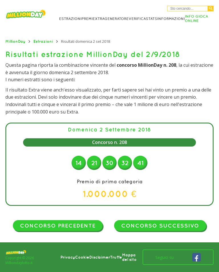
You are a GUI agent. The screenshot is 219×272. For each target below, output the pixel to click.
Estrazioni (70, 19)
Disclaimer (99, 257)
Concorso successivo (160, 225)
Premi (87, 19)
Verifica (137, 19)
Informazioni (171, 19)
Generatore (116, 19)
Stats (151, 19)
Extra (98, 19)
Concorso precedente (58, 225)
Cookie (82, 257)
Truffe (116, 257)
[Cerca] (211, 8)
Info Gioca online (196, 18)
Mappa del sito (129, 257)
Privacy (67, 257)
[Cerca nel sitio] (187, 8)
